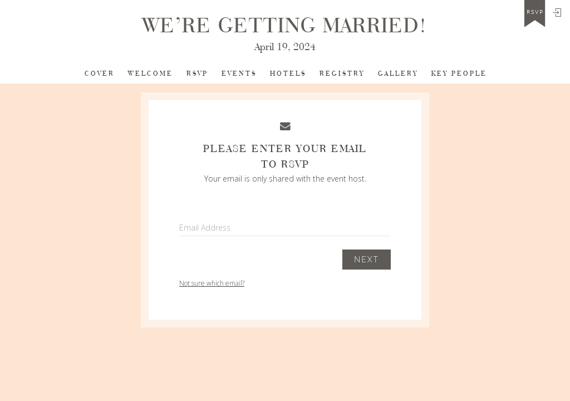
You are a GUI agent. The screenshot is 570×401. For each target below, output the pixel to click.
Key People (459, 73)
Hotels (288, 73)
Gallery (398, 73)
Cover (100, 73)
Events (239, 73)
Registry (342, 73)
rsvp (535, 12)
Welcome (150, 73)
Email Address (204, 227)
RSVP (197, 73)
